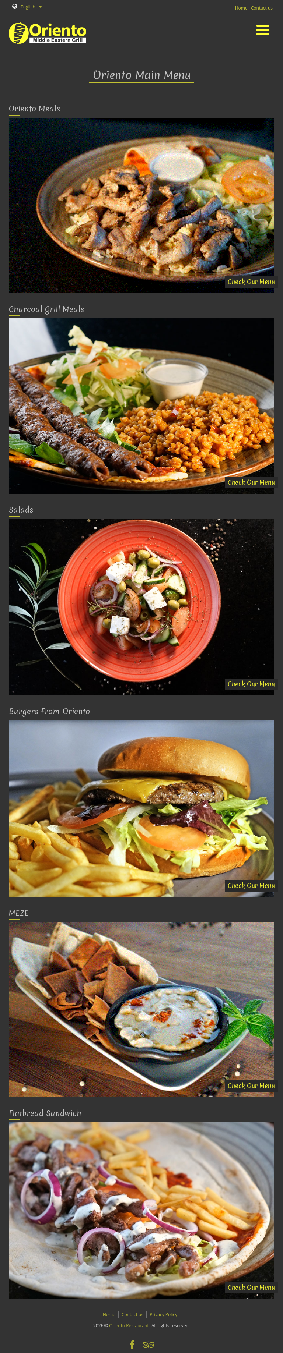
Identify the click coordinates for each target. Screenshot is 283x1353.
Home (241, 8)
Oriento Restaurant (129, 1325)
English (23, 7)
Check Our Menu (251, 281)
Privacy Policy (163, 1314)
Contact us (262, 8)
